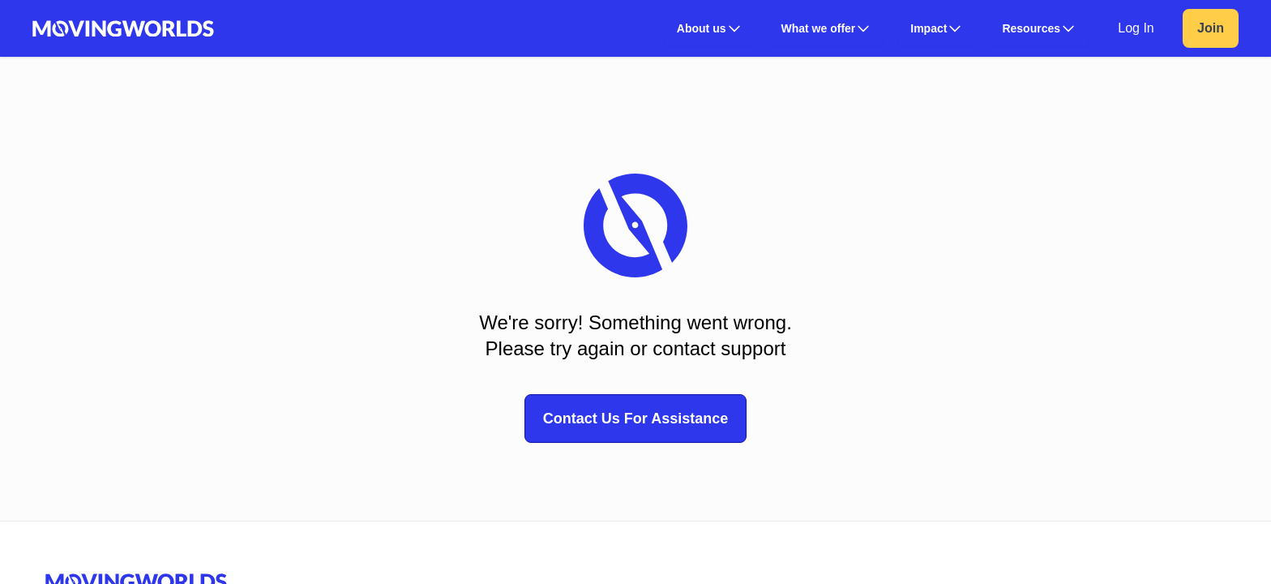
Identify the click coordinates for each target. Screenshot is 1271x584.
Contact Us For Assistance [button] (635, 418)
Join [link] (1210, 28)
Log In (1135, 28)
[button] (709, 28)
